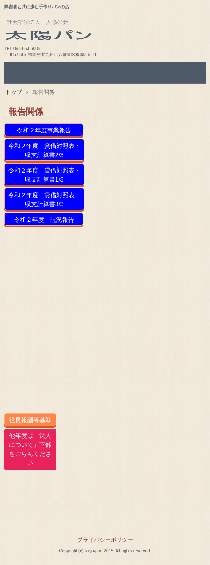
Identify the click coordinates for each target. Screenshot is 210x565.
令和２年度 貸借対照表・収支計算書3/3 (44, 199)
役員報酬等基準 (30, 420)
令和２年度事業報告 (44, 130)
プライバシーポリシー (105, 540)
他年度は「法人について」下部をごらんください (30, 449)
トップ (13, 92)
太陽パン (107, 33)
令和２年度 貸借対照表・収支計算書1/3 (44, 175)
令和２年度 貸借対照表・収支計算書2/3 (44, 150)
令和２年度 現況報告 (44, 219)
